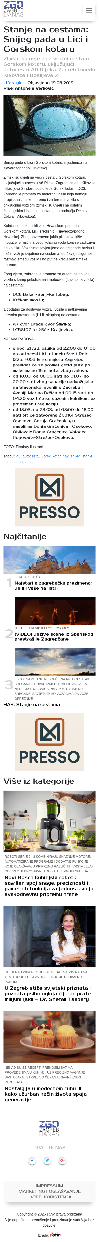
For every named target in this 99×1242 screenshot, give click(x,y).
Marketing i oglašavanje (50, 1191)
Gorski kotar (50, 456)
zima (29, 462)
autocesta (31, 456)
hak (66, 456)
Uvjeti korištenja (49, 1197)
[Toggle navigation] (89, 10)
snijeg (75, 456)
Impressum (49, 1186)
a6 (18, 456)
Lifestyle (13, 83)
